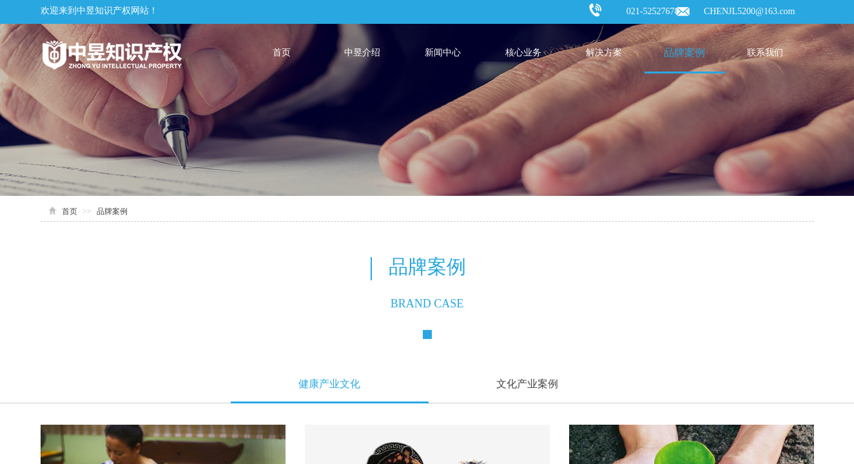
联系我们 (765, 52)
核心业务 (523, 52)
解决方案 (604, 52)
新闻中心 (443, 52)
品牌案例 (684, 52)
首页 (282, 52)
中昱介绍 (362, 52)
